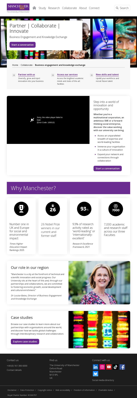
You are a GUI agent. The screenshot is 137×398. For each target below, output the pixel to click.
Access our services (67, 74)
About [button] (83, 8)
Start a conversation (23, 44)
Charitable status (105, 390)
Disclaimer (12, 390)
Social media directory (103, 380)
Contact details (14, 370)
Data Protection (27, 390)
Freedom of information (84, 390)
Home (34, 7)
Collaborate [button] (69, 8)
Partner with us (26, 74)
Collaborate (27, 65)
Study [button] (42, 8)
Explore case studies (25, 341)
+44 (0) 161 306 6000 (17, 365)
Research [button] (54, 8)
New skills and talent (107, 74)
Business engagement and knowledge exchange (60, 65)
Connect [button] (94, 8)
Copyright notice (45, 390)
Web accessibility (63, 390)
